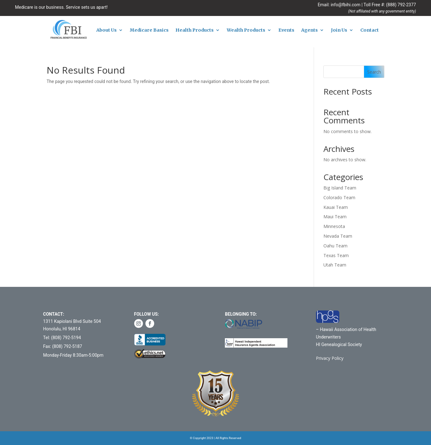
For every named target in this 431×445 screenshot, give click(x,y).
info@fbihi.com (345, 4)
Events (286, 30)
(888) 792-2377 (401, 4)
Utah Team (334, 265)
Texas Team (336, 255)
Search (374, 72)
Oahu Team (335, 246)
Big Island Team (339, 188)
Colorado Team (339, 197)
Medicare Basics (149, 30)
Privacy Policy (329, 358)
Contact (369, 30)
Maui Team (335, 217)
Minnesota (334, 226)
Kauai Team (335, 207)
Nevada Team (337, 236)
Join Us (339, 30)
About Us (106, 30)
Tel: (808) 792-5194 (62, 337)
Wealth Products (246, 30)
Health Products (194, 30)
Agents (309, 30)
